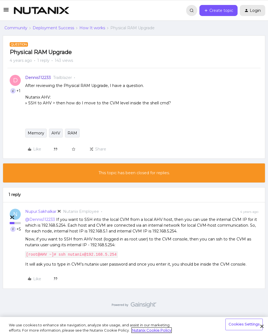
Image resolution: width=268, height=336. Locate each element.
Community (15, 27)
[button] (6, 11)
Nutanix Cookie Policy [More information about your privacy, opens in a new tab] (151, 330)
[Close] (262, 326)
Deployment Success (53, 27)
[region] (134, 326)
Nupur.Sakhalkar (40, 211)
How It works (92, 27)
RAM (72, 133)
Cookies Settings (244, 324)
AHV (55, 133)
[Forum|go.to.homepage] (41, 10)
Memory (36, 133)
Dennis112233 (38, 77)
